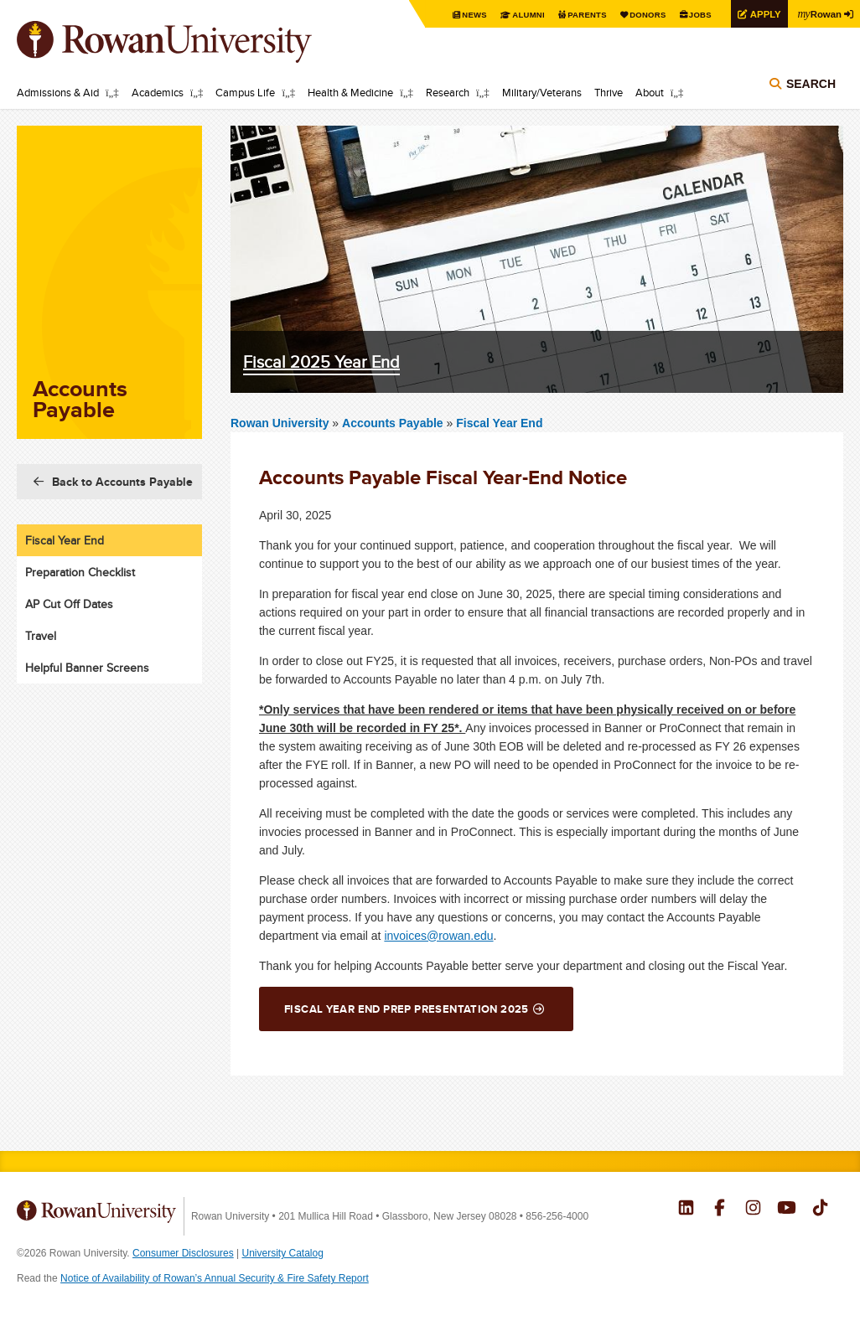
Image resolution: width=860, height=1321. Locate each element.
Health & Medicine (350, 92)
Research (447, 92)
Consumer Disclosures (183, 1253)
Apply (761, 13)
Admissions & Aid (58, 92)
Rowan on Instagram (753, 1209)
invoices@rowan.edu (438, 935)
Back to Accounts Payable (122, 481)
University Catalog (283, 1253)
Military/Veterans (542, 92)
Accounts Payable (394, 423)
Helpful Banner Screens (87, 667)
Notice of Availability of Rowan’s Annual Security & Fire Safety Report (214, 1278)
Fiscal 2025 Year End (321, 361)
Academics (158, 92)
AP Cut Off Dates (69, 604)
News (461, 14)
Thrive (608, 92)
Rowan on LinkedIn (686, 1209)
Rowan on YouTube (786, 1209)
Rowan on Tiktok (820, 1209)
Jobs (694, 14)
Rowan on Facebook (719, 1209)
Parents (577, 14)
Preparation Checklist (80, 572)
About (649, 92)
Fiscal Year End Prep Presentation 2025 (406, 1009)
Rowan (818, 13)
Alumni (516, 14)
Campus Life (245, 92)
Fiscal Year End (499, 423)
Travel (40, 635)
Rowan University (188, 42)
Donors (640, 14)
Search (811, 85)
